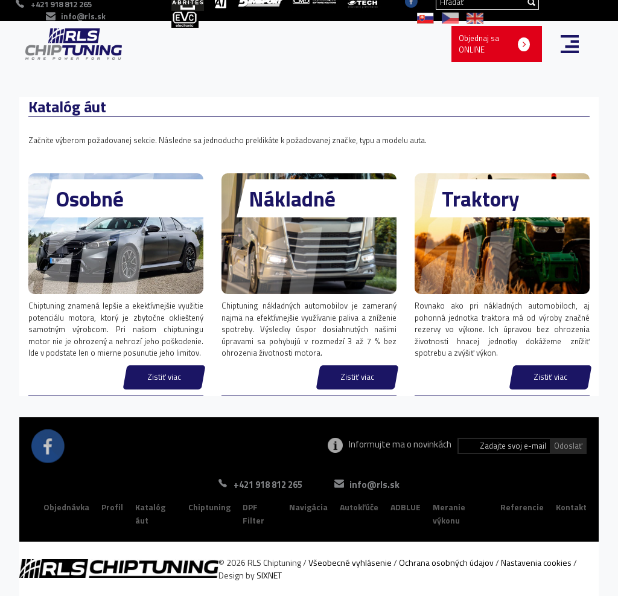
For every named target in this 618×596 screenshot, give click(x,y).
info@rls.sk (83, 16)
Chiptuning (209, 507)
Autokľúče (359, 507)
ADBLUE (405, 507)
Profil (112, 507)
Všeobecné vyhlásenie (350, 562)
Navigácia (308, 507)
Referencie (522, 507)
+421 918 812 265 (268, 485)
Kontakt (571, 507)
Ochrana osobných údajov (446, 562)
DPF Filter (253, 514)
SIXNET (269, 575)
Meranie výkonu (449, 514)
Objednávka (66, 507)
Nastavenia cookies (536, 562)
